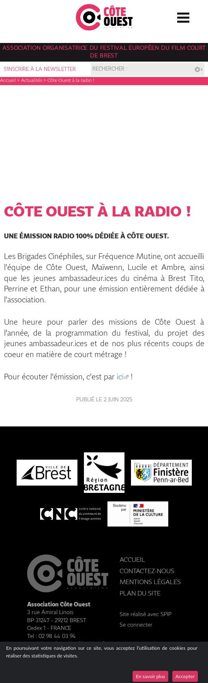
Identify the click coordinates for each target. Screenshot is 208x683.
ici (120, 377)
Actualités (31, 80)
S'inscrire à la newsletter (40, 69)
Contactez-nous (147, 571)
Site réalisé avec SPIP (146, 614)
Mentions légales (150, 582)
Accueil (8, 80)
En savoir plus (150, 676)
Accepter (185, 676)
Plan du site (140, 593)
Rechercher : (109, 69)
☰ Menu (183, 16)
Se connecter (136, 625)
